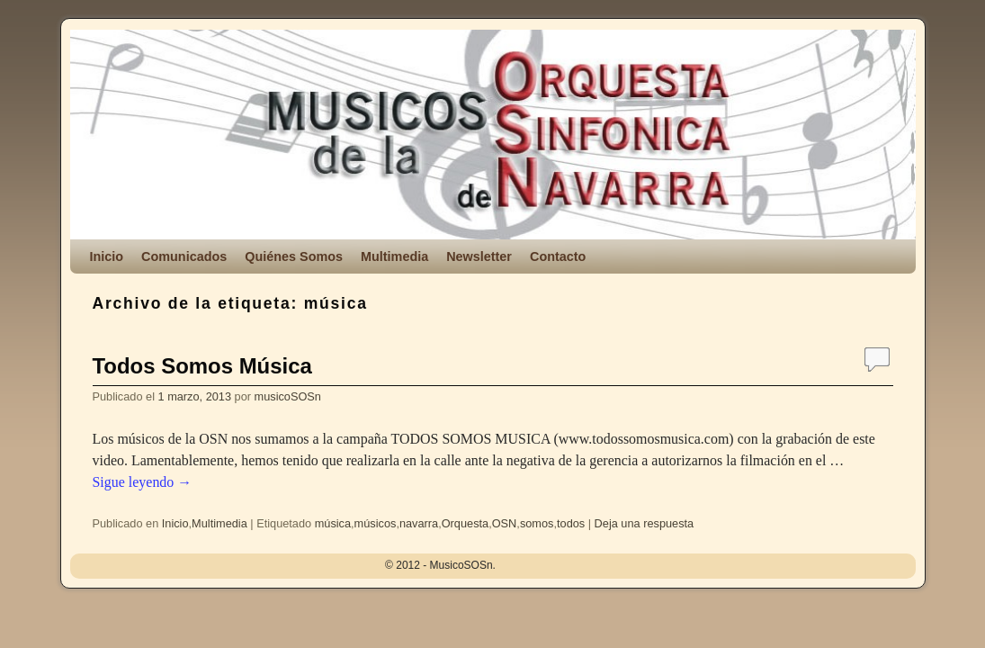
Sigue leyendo (143, 482)
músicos (375, 523)
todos (571, 523)
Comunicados (184, 256)
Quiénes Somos (294, 256)
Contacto (558, 256)
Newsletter (479, 256)
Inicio (107, 256)
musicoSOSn (288, 396)
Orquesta (465, 523)
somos (537, 523)
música (333, 523)
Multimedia (394, 256)
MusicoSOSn (206, 91)
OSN (504, 523)
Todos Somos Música (202, 366)
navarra (418, 523)
